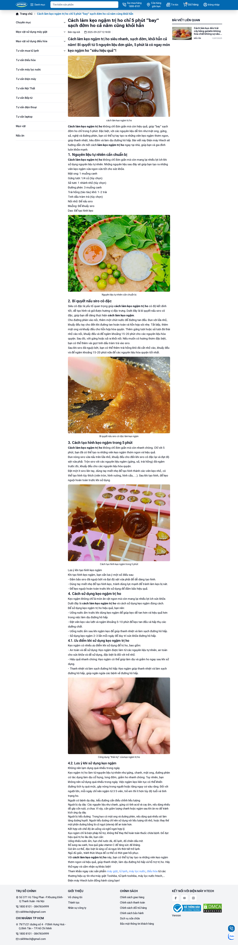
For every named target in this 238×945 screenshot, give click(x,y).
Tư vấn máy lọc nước (28, 69)
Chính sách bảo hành (132, 913)
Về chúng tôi (75, 897)
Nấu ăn (20, 135)
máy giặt (112, 871)
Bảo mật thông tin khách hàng (137, 923)
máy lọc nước (137, 871)
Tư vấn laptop (24, 116)
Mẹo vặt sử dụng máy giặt (41, 31)
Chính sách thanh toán (132, 902)
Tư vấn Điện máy (26, 79)
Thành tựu (73, 902)
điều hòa (152, 871)
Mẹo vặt (21, 126)
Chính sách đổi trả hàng (133, 907)
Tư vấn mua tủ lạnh (41, 50)
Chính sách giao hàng (132, 897)
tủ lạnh (123, 871)
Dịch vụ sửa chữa (130, 918)
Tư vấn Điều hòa (26, 60)
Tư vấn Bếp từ (24, 97)
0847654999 (41, 906)
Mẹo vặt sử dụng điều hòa (41, 41)
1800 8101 (25, 906)
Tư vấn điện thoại (26, 107)
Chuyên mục (41, 22)
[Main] (21, 4)
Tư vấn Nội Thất (25, 88)
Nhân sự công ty (77, 907)
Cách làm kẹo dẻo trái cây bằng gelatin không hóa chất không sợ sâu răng (207, 31)
